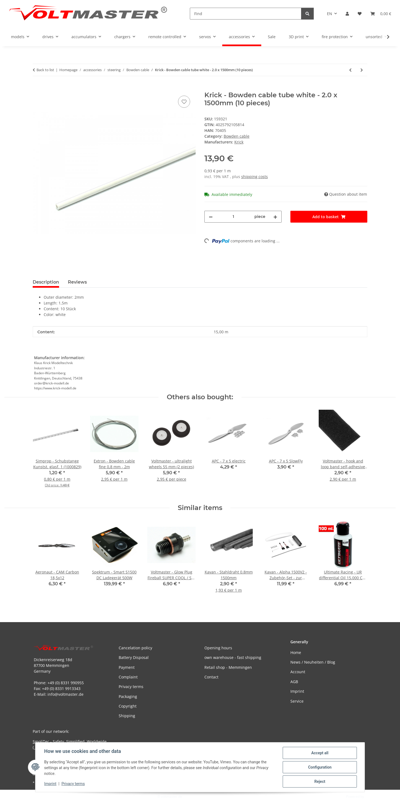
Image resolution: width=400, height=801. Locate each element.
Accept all (319, 753)
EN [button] (329, 13)
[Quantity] (233, 216)
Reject (319, 781)
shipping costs (254, 176)
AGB (294, 681)
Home (295, 652)
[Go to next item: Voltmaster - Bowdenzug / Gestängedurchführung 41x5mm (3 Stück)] (361, 70)
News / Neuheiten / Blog (312, 662)
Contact (211, 677)
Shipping (127, 715)
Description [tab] (46, 282)
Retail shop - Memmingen (228, 667)
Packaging (128, 696)
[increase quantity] (275, 216)
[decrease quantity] (211, 216)
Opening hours (218, 647)
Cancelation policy (135, 647)
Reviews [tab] (77, 282)
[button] (347, 13)
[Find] (245, 14)
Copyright (128, 706)
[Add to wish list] (184, 102)
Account (297, 671)
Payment (127, 667)
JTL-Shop (371, 796)
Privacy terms (73, 784)
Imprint (50, 784)
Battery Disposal (134, 657)
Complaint (128, 677)
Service (297, 701)
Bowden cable (236, 136)
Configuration (319, 767)
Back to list (45, 69)
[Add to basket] (37, 88)
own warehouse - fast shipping (232, 657)
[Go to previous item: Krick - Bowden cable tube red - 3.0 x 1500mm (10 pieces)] (350, 70)
